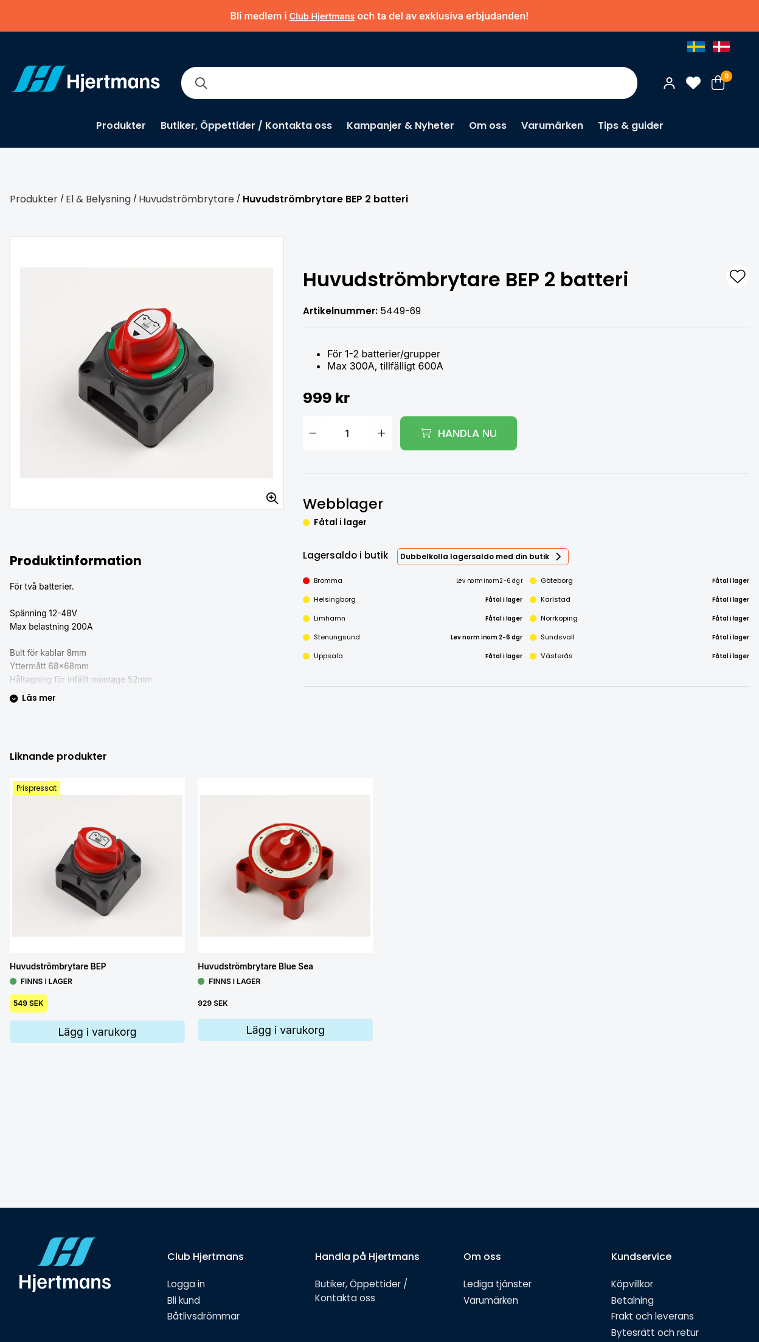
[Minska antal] (312, 433)
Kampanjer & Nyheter (400, 125)
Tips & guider (631, 125)
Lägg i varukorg (97, 1031)
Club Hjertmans (322, 16)
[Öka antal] (382, 433)
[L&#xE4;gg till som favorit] (737, 276)
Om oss (488, 125)
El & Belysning (98, 199)
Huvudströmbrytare (186, 199)
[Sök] (200, 83)
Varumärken (552, 125)
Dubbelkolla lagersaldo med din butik (474, 556)
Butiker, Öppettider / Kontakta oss (246, 125)
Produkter (121, 125)
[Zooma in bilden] (268, 494)
